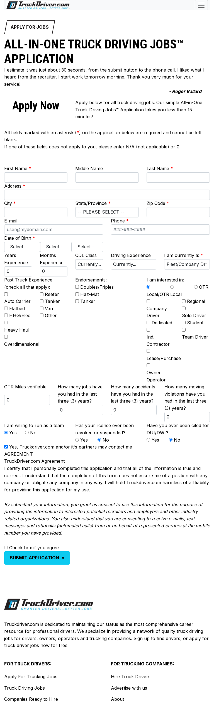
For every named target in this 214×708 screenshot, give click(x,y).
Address (14, 186)
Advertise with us (129, 688)
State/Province (93, 203)
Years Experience (16, 259)
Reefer (52, 294)
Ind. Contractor (158, 340)
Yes (13, 432)
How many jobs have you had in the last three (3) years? (80, 394)
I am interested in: (165, 280)
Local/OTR (158, 294)
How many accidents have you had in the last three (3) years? (133, 394)
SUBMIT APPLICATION (37, 557)
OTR (203, 287)
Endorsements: (91, 280)
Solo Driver (194, 315)
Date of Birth (19, 238)
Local (176, 294)
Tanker (52, 301)
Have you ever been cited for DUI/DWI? (178, 429)
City (10, 203)
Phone (120, 221)
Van (49, 308)
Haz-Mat (89, 294)
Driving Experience (131, 255)
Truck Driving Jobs (24, 688)
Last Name (160, 168)
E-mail (10, 221)
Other (51, 315)
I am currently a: (183, 255)
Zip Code (158, 203)
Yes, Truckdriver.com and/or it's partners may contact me (70, 447)
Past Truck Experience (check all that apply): (28, 283)
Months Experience (52, 259)
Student (195, 322)
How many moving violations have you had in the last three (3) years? (185, 397)
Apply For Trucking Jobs (30, 676)
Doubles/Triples (97, 287)
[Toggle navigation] (201, 5)
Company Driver (157, 312)
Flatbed (17, 308)
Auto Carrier (17, 301)
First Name (17, 168)
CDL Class (86, 255)
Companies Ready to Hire (31, 699)
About (117, 699)
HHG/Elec (19, 315)
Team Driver (195, 337)
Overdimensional (21, 344)
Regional (196, 301)
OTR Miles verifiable (25, 386)
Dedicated (162, 322)
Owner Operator (156, 376)
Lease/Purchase (164, 358)
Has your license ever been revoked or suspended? (104, 429)
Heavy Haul (16, 330)
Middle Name (89, 168)
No (33, 432)
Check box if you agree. (34, 547)
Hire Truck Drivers (130, 676)
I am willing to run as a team (34, 425)
